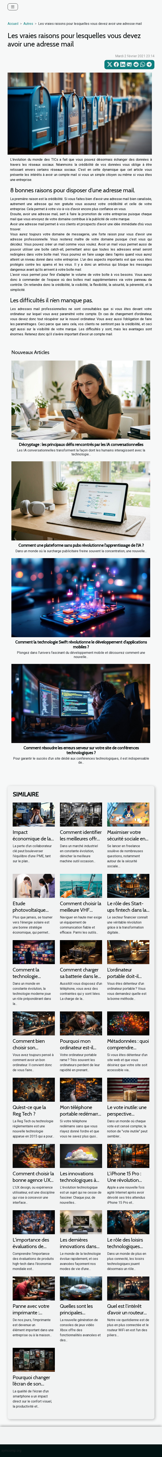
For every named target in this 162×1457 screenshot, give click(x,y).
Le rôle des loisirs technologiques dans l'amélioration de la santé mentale (127, 1249)
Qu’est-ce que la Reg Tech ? (29, 1110)
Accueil (13, 24)
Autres (28, 24)
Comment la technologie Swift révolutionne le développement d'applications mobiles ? (81, 644)
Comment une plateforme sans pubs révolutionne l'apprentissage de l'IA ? (81, 545)
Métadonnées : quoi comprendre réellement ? (128, 1047)
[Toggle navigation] (13, 6)
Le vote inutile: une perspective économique (127, 1113)
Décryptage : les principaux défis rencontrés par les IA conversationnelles (81, 444)
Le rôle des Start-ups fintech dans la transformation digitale (126, 913)
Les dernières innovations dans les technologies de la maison (80, 1249)
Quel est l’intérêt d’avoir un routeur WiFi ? (125, 1312)
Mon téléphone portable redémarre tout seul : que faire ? (80, 1116)
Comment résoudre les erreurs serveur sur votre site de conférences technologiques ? (81, 750)
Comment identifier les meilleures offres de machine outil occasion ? (81, 841)
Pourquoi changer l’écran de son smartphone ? (31, 1383)
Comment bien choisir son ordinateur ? (29, 1047)
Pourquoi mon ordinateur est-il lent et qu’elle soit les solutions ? (78, 1050)
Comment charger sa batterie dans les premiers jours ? (80, 976)
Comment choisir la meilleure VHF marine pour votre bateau (80, 913)
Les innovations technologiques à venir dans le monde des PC (78, 1183)
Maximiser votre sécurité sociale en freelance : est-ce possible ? (126, 841)
